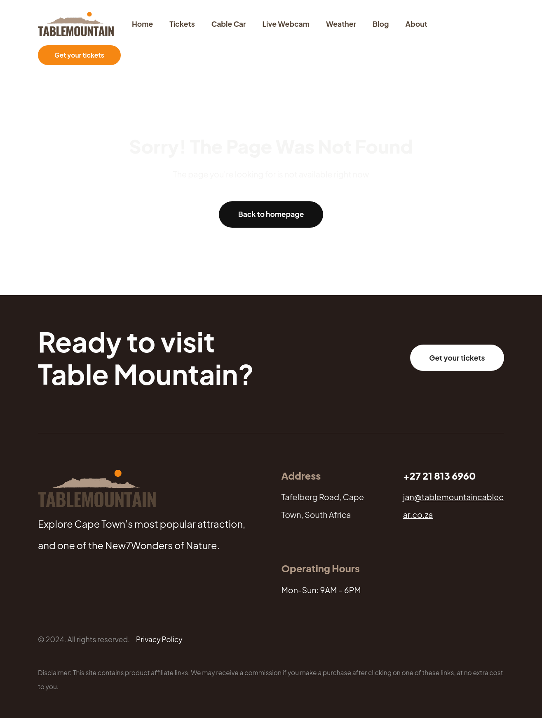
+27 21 (418, 476)
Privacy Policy (159, 639)
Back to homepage (271, 214)
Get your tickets (79, 55)
